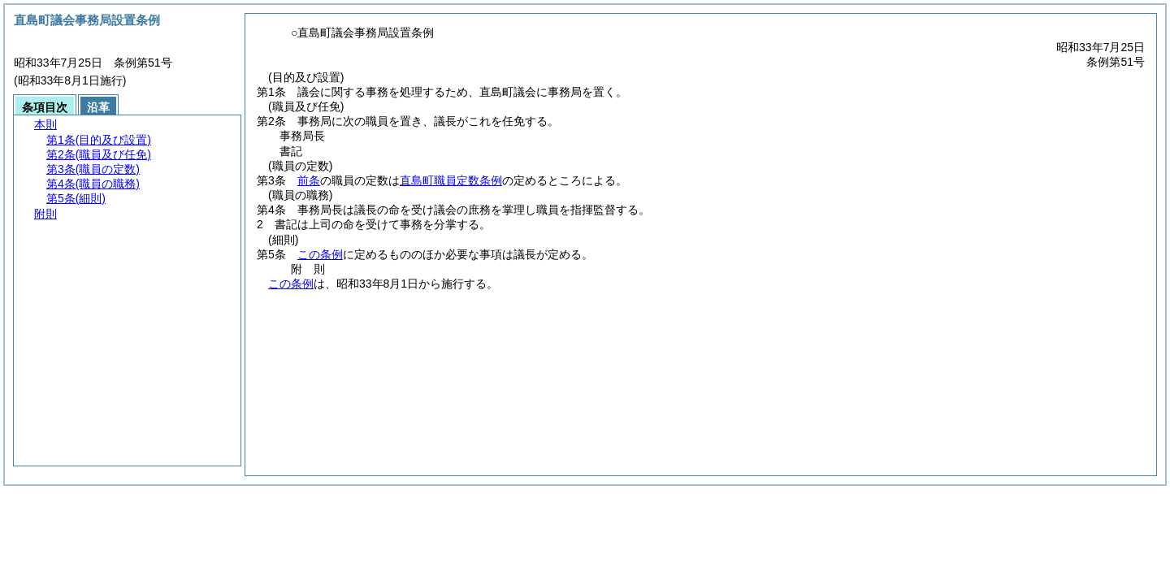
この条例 (320, 254)
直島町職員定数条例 (451, 180)
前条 (308, 180)
